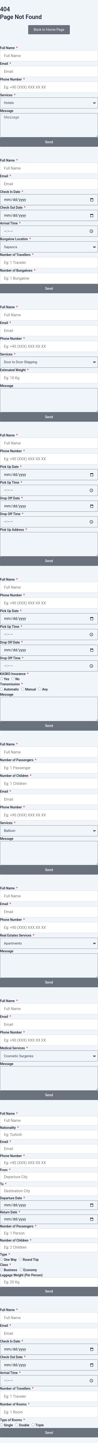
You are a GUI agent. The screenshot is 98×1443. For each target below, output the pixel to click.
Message (6, 111)
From (4, 1170)
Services (6, 95)
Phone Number (11, 79)
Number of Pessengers (17, 1226)
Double (24, 1425)
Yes (6, 679)
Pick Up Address (12, 530)
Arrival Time (9, 223)
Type (4, 1254)
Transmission (10, 684)
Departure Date (11, 1198)
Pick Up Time (10, 482)
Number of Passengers (17, 760)
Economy (30, 1270)
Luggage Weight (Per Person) (21, 1275)
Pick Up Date (9, 467)
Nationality (8, 1128)
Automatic (11, 689)
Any (45, 689)
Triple (40, 1425)
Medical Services (13, 1048)
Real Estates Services (16, 935)
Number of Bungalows (16, 270)
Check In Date (10, 192)
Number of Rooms (13, 1404)
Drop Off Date (10, 498)
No (17, 679)
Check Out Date (11, 207)
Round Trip (31, 1260)
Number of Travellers (15, 255)
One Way (10, 1260)
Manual (30, 689)
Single (8, 1425)
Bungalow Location (14, 239)
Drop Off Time (10, 514)
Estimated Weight (13, 370)
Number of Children (14, 776)
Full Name (8, 48)
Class (4, 1265)
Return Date (9, 1212)
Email (4, 64)
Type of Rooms (11, 1420)
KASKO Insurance (13, 674)
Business (10, 1270)
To (2, 1184)
